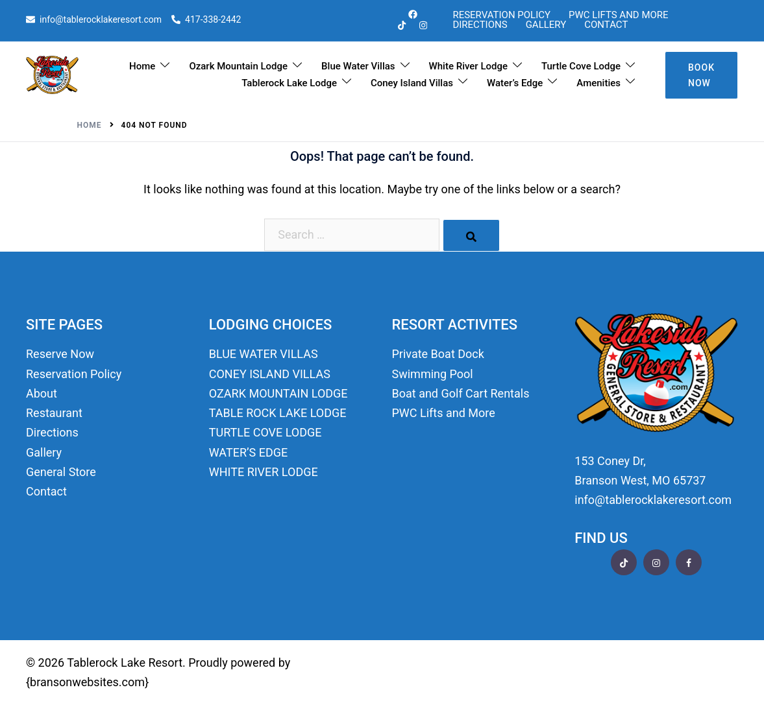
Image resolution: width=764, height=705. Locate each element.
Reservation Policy (501, 15)
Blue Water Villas (358, 66)
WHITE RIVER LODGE (263, 472)
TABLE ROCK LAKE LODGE (278, 413)
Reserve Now (60, 354)
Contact (606, 24)
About (41, 393)
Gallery (546, 24)
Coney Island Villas (412, 83)
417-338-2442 (206, 20)
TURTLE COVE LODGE (265, 432)
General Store (61, 472)
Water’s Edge (515, 83)
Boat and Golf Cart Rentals (461, 393)
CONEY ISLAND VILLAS (269, 374)
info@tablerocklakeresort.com (94, 20)
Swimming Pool (432, 374)
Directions (479, 24)
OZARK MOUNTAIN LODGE (278, 393)
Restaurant (54, 413)
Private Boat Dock (438, 354)
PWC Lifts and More (619, 15)
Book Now (701, 75)
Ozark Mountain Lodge (238, 66)
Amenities (598, 83)
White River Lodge (468, 66)
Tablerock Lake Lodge (289, 83)
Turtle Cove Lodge (581, 66)
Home (142, 66)
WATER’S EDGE (248, 452)
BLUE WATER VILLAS (263, 354)
